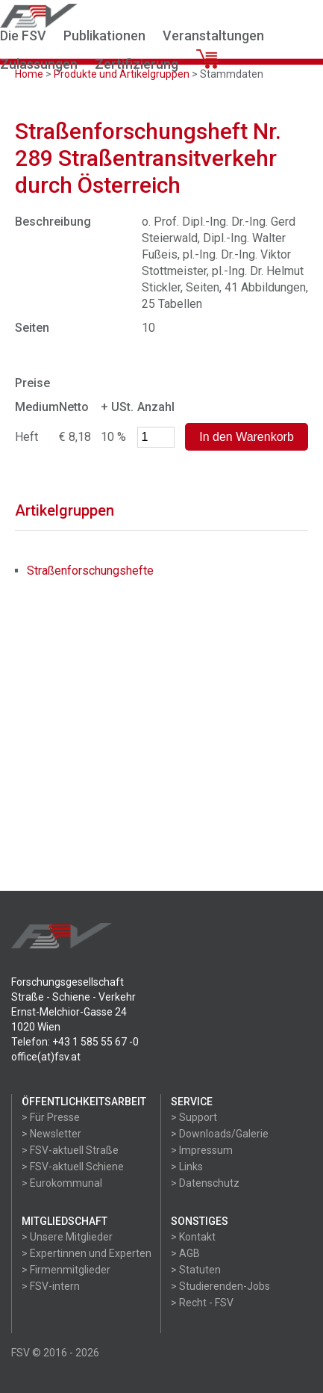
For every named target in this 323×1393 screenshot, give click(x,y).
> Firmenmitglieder (66, 1270)
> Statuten (196, 1270)
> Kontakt (193, 1237)
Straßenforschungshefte (90, 570)
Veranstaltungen (213, 35)
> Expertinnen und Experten (86, 1253)
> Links (187, 1167)
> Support (194, 1117)
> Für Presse (51, 1117)
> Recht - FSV (202, 1303)
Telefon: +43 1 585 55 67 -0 (75, 1042)
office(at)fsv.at (46, 1057)
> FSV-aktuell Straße (70, 1150)
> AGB (185, 1253)
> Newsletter (51, 1134)
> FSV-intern (51, 1286)
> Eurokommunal (62, 1183)
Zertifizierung (136, 64)
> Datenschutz (205, 1183)
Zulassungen (39, 64)
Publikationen (104, 35)
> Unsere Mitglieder (67, 1237)
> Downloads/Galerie (220, 1134)
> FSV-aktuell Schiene (73, 1167)
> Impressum (202, 1150)
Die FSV (23, 35)
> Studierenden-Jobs (220, 1286)
